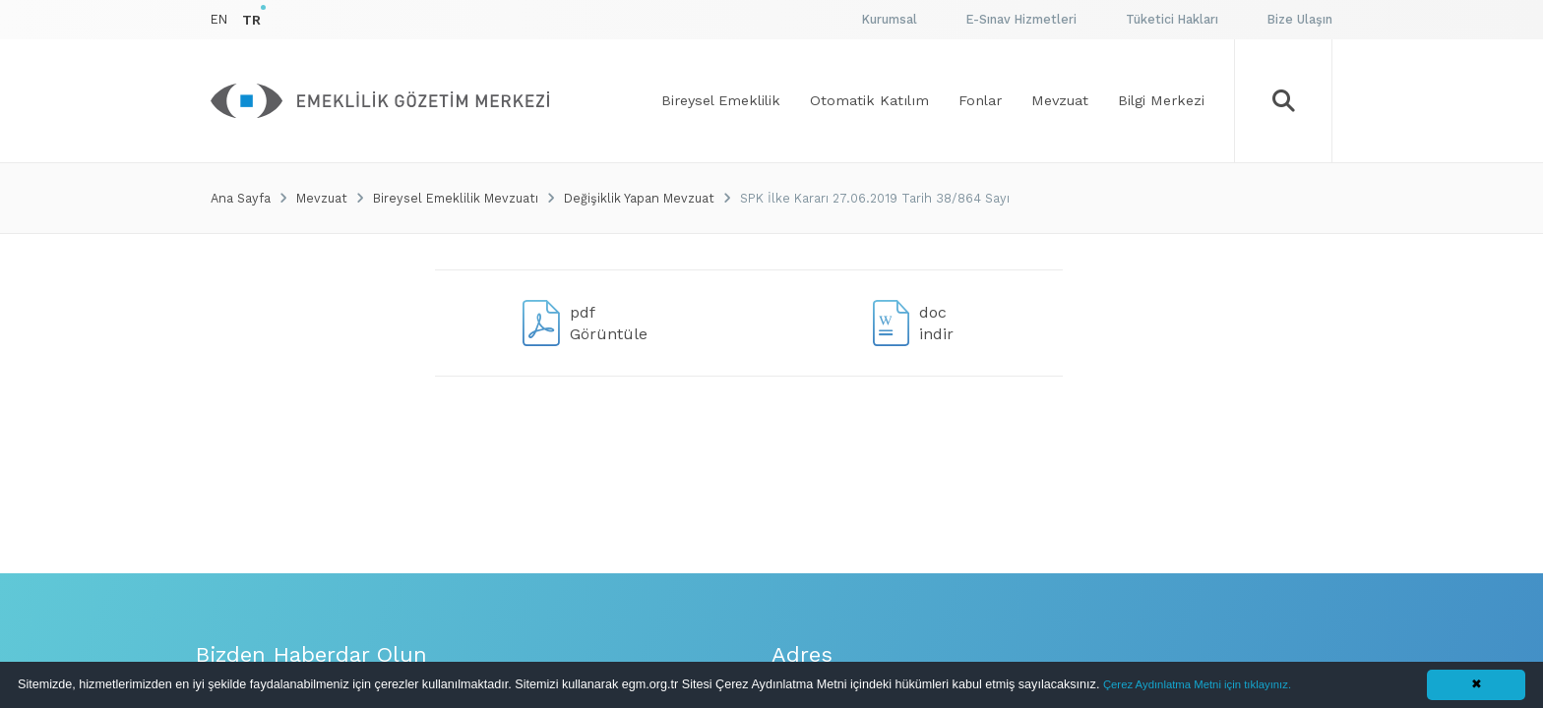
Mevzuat (321, 198)
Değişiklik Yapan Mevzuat (639, 198)
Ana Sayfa (241, 198)
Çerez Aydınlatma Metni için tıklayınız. (1197, 684)
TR (251, 20)
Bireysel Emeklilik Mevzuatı (455, 198)
